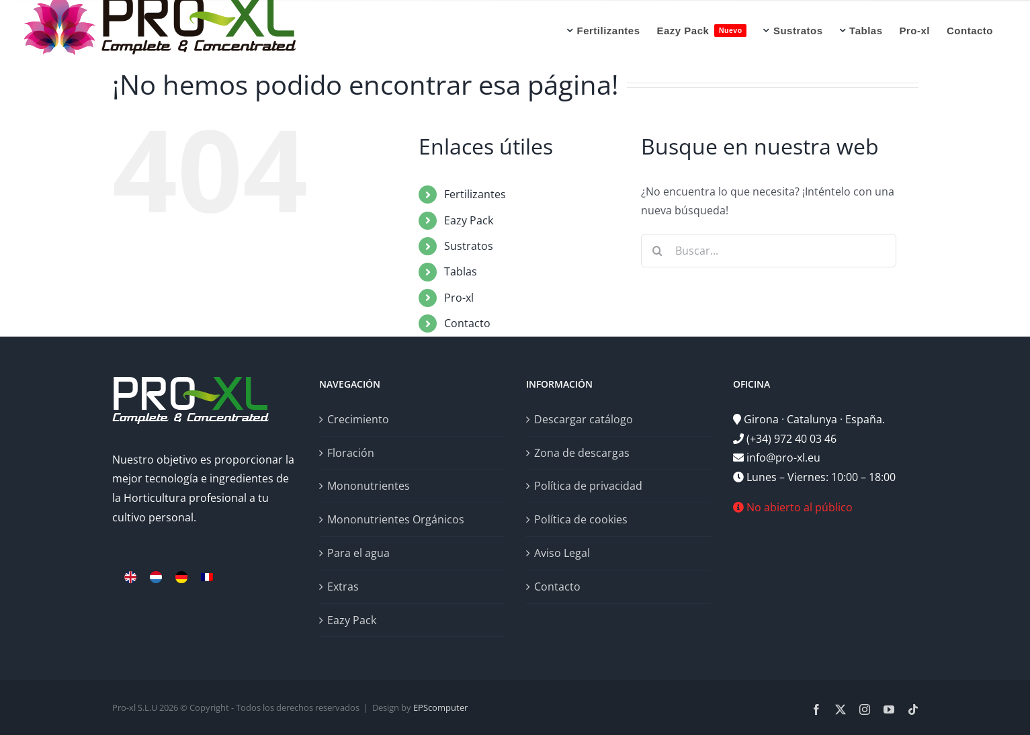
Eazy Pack (468, 220)
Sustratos (468, 246)
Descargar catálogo (583, 419)
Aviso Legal (562, 553)
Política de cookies (581, 519)
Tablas (460, 271)
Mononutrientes (368, 485)
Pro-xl (459, 297)
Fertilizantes (475, 194)
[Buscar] (658, 250)
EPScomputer (440, 707)
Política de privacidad (588, 485)
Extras (343, 586)
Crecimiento (358, 419)
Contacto (467, 323)
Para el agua (358, 553)
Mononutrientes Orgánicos (395, 519)
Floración (350, 452)
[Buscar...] (768, 250)
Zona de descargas (582, 452)
